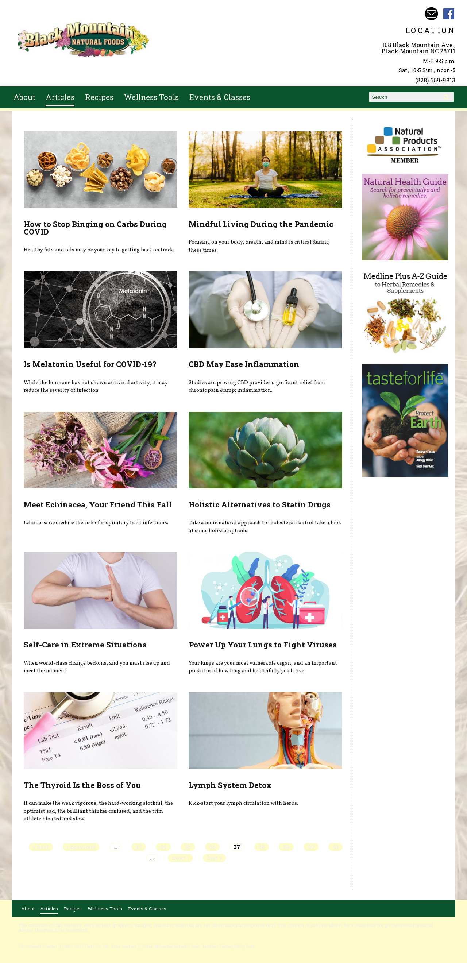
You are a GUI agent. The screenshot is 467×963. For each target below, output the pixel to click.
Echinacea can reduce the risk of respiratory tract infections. (96, 522)
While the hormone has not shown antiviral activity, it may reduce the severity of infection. (96, 386)
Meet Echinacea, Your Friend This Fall (98, 504)
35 (188, 847)
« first (41, 847)
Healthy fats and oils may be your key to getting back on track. (99, 250)
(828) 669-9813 (435, 80)
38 (261, 847)
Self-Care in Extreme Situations (85, 644)
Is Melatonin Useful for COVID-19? (90, 364)
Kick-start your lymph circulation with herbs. (243, 803)
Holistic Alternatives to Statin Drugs (260, 504)
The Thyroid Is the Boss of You (82, 785)
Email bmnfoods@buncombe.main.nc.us (431, 13)
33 (138, 847)
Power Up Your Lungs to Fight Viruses (263, 644)
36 (212, 847)
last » (214, 858)
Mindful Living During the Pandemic (261, 224)
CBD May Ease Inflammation (244, 364)
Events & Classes (219, 97)
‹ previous (81, 847)
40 (311, 847)
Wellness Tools (151, 97)
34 (163, 847)
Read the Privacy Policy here (228, 946)
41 (335, 847)
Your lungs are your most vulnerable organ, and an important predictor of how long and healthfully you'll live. (263, 667)
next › (180, 858)
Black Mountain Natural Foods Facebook (449, 13)
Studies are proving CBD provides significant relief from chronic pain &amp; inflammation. (257, 386)
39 (286, 847)
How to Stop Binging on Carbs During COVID (95, 228)
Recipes (99, 97)
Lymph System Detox (230, 785)
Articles (60, 97)
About (24, 97)
